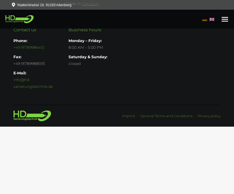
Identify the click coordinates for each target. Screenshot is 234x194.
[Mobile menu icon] (225, 19)
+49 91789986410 (28, 47)
